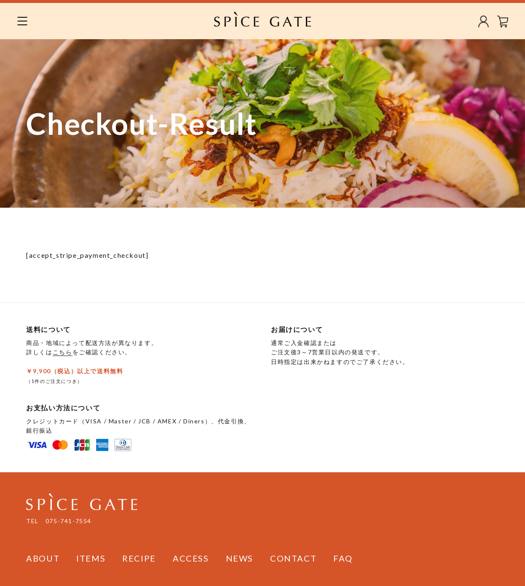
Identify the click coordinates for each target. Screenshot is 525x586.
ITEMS (90, 558)
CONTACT (293, 558)
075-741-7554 (68, 520)
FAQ (343, 558)
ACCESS (191, 558)
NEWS (239, 558)
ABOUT (42, 558)
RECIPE (139, 558)
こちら (62, 352)
